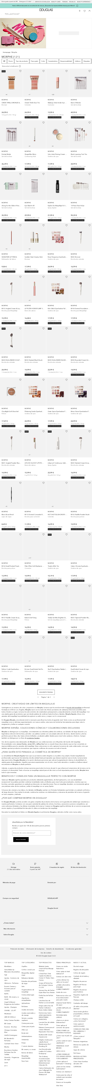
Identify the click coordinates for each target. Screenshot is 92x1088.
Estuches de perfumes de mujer (29, 982)
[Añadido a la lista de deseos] (20, 71)
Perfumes (25, 1006)
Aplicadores (26, 1003)
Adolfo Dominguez (10, 1035)
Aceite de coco (61, 992)
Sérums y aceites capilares (27, 1019)
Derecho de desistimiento (55, 949)
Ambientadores (27, 1036)
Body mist (25, 1033)
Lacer (6, 1062)
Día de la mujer (78, 966)
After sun (25, 1030)
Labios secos (60, 1051)
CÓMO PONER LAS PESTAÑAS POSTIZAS (63, 1032)
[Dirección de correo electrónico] (31, 833)
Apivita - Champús (10, 1007)
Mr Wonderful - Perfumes (9, 1040)
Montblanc (8, 966)
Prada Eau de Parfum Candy (46, 996)
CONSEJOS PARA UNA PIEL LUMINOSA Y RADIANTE (81, 1031)
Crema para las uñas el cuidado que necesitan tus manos (64, 1077)
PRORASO (7, 1014)
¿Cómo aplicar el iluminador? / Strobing (63, 1063)
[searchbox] (46, 14)
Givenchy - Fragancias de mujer (11, 1058)
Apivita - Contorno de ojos (11, 979)
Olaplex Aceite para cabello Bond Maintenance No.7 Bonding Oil (45, 1043)
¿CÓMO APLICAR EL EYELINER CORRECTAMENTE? (63, 987)
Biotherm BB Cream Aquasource (45, 1036)
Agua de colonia (79, 1050)
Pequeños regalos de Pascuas (80, 996)
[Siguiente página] (54, 697)
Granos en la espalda (63, 1082)
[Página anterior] (38, 697)
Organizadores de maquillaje (28, 991)
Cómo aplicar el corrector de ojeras (62, 1026)
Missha (6, 1047)
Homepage (6, 52)
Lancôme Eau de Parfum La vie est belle (46, 1002)
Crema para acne (27, 1023)
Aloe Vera (59, 1085)
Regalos (72, 1)
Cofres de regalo (79, 973)
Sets (23, 986)
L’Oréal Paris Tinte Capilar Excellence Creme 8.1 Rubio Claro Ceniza (46, 977)
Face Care (25, 1061)
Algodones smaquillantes (26, 999)
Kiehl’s (6, 994)
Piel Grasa (76, 1053)
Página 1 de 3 (46, 697)
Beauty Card (56, 1)
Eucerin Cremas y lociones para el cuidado (10, 989)
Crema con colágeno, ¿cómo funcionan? (80, 1020)
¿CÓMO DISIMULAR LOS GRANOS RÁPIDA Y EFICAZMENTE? (63, 1056)
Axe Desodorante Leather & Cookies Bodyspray (45, 1051)
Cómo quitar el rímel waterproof (63, 973)
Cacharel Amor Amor (11, 1044)
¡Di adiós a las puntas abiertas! (80, 1008)
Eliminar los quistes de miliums (81, 1046)
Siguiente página (46, 692)
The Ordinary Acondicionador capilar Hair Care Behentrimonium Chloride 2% (44, 1061)
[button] (46, 923)
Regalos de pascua (80, 981)
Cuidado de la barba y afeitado (81, 977)
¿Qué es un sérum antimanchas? (62, 1021)
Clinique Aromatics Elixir (10, 1031)
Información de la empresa (35, 949)
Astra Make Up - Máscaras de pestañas (12, 971)
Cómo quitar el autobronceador (79, 1025)
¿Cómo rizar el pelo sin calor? (64, 1037)
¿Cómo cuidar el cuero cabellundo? (64, 1042)
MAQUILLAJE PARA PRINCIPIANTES (80, 1057)
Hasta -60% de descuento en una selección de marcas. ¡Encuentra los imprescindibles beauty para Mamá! (43, 5)
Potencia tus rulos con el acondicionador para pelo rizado (63, 998)
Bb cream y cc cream (29, 1049)
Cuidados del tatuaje (80, 1003)
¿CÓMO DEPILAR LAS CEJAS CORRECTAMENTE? (63, 1010)
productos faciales (33, 738)
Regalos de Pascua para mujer (79, 986)
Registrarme (21, 839)
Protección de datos (17, 949)
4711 (6, 1066)
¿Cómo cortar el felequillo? (78, 1037)
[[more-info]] (11, 66)
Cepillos (24, 966)
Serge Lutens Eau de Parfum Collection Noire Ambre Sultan (46, 1008)
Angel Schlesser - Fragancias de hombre (12, 1003)
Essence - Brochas (10, 1027)
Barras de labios (27, 1053)
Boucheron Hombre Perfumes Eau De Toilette (11, 1052)
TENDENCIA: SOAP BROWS (62, 1047)
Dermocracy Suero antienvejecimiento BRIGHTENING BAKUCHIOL (45, 1016)
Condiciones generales (74, 949)
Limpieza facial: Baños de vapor (63, 1004)
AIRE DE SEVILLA (10, 1017)
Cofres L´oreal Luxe (28, 970)
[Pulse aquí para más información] (77, 5)
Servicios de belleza (42, 1)
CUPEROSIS (77, 1067)
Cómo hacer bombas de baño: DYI (80, 1063)
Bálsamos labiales (28, 978)
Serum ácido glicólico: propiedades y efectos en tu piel (81, 1014)
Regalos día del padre (81, 970)
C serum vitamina (27, 1046)
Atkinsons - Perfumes (11, 983)
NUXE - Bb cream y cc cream (11, 998)
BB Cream (7, 1023)
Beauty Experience (83, 1)
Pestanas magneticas (80, 1041)
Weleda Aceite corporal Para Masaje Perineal (46, 969)
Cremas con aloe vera (63, 977)
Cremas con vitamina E (64, 1072)
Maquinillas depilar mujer (28, 974)
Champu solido (78, 1000)
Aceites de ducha (27, 1010)
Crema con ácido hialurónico (62, 967)
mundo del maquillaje (74, 707)
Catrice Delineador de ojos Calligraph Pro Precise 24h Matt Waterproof (46, 1071)
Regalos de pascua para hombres (80, 991)
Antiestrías (25, 1040)
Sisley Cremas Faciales (11, 1020)
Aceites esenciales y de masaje (28, 1014)
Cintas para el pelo (28, 1026)
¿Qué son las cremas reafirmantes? (63, 1068)
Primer (24, 1043)
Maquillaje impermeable (26, 1057)
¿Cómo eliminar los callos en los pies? (62, 981)
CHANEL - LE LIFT (10, 1010)
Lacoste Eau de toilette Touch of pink (46, 1023)
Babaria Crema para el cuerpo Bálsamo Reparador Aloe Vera (46, 1030)
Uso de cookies (46, 953)
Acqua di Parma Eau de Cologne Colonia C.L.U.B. (46, 985)
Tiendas (65, 1)
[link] (11, 92)
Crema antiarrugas (28, 995)
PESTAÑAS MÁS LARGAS (61, 1016)
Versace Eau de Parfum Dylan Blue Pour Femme (47, 991)
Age (5, 975)
